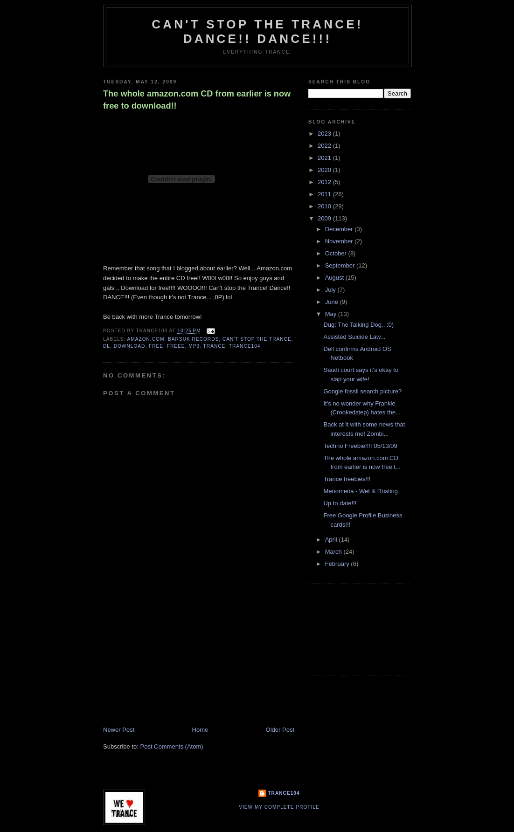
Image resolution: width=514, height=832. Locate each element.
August (335, 277)
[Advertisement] (173, 660)
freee (176, 346)
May (331, 313)
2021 (325, 157)
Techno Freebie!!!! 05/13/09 (360, 445)
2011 (325, 194)
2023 (325, 133)
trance (214, 346)
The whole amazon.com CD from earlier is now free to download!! (197, 99)
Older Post (280, 729)
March (334, 551)
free (156, 346)
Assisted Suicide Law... (354, 336)
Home (200, 729)
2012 (325, 182)
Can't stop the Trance (257, 339)
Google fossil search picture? (362, 391)
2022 (325, 145)
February (338, 563)
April (332, 539)
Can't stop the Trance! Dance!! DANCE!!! (257, 31)
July (331, 289)
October (336, 253)
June (332, 301)
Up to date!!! (339, 503)
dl (106, 346)
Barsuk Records (193, 339)
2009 (325, 218)
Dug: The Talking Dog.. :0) (358, 324)
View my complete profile (279, 807)
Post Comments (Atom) (171, 746)
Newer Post (118, 729)
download (130, 346)
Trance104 (283, 793)
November (340, 241)
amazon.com (145, 339)
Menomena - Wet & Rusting (360, 491)
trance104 (245, 346)
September (340, 265)
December (340, 229)
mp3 (194, 346)
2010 (325, 206)
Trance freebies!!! (346, 478)
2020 (325, 169)
